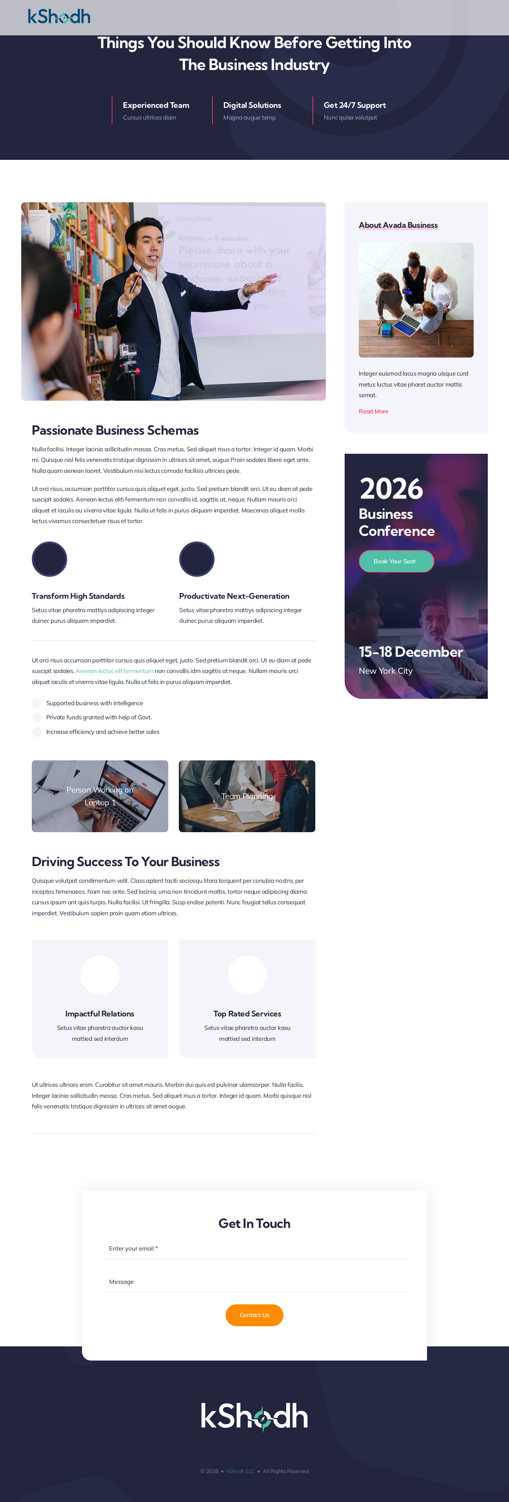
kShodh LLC (241, 1471)
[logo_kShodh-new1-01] (59, 12)
